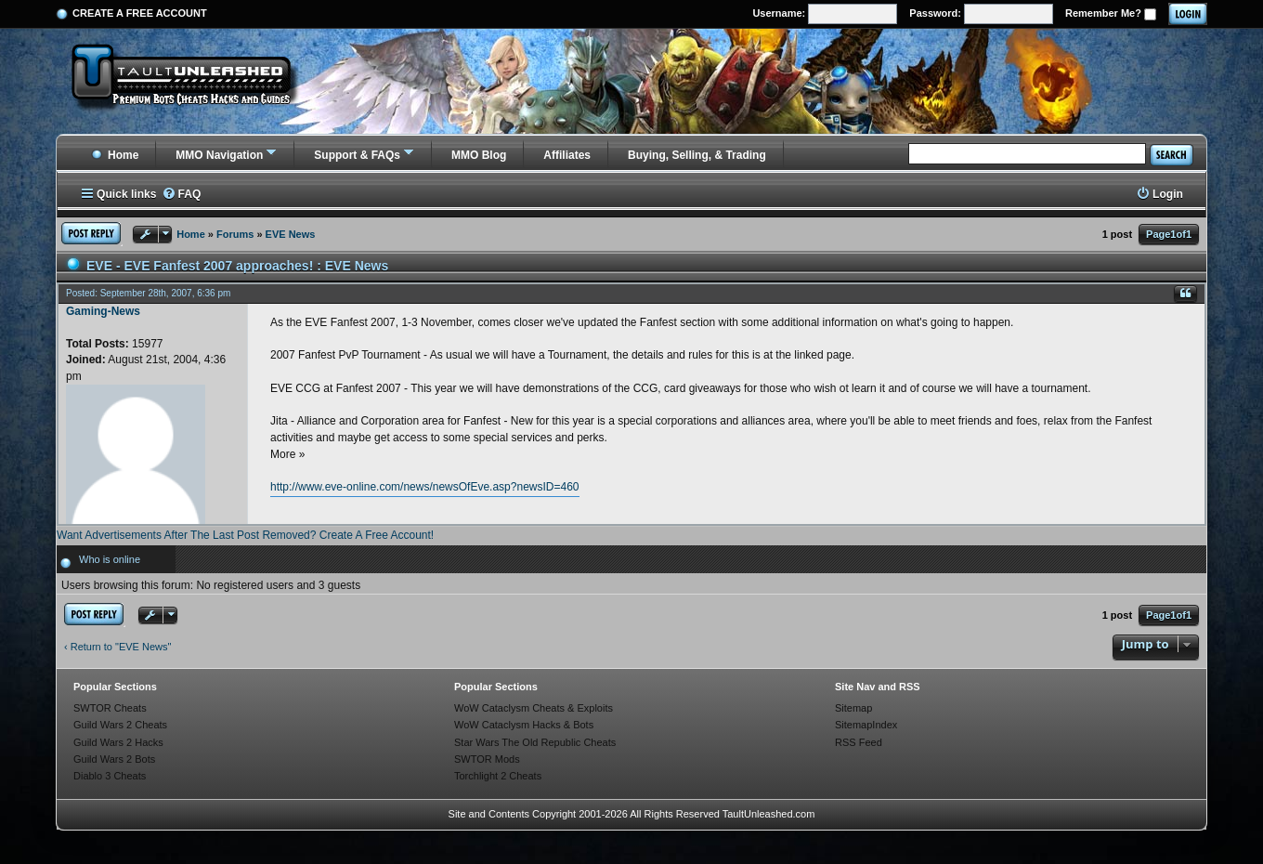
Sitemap (853, 707)
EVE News (291, 234)
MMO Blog (478, 155)
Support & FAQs (357, 155)
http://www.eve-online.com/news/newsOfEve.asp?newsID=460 (424, 486)
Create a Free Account (139, 13)
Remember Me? (1110, 13)
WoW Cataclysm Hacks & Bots (523, 724)
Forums (235, 234)
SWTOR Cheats (110, 707)
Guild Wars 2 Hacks (118, 742)
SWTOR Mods (487, 759)
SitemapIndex (866, 724)
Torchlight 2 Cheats (497, 775)
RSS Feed (858, 742)
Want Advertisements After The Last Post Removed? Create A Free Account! (245, 535)
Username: (824, 14)
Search (1171, 154)
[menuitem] (182, 194)
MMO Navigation (219, 155)
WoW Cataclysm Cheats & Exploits (533, 707)
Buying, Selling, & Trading (697, 155)
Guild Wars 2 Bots (114, 759)
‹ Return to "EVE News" (117, 646)
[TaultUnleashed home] (195, 81)
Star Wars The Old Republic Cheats (535, 742)
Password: (981, 14)
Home (114, 155)
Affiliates (567, 155)
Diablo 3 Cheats (109, 775)
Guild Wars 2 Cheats (120, 724)
